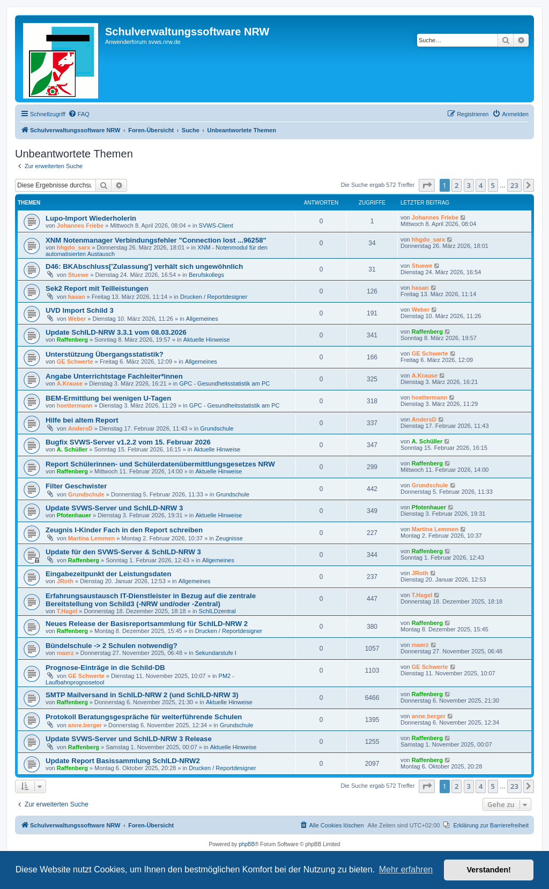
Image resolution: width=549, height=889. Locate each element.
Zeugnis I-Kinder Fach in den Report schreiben (124, 530)
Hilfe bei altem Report (82, 420)
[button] (427, 185)
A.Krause (70, 383)
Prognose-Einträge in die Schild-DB (105, 668)
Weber (77, 318)
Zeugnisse (229, 538)
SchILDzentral (217, 611)
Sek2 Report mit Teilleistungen (97, 288)
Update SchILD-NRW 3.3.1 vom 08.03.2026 (116, 332)
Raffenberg (72, 339)
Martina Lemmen (91, 538)
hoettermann (75, 405)
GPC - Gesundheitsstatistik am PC (225, 383)
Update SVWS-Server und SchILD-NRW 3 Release (129, 739)
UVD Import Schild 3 (80, 310)
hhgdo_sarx (73, 247)
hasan (76, 296)
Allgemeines (202, 318)
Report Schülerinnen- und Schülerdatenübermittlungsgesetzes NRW (160, 464)
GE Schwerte (75, 361)
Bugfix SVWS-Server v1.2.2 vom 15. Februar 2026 (128, 442)
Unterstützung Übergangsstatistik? (105, 354)
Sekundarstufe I (215, 653)
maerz (65, 653)
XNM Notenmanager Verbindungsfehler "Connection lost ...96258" (156, 240)
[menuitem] (79, 114)
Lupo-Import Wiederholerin (91, 218)
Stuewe (78, 275)
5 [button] (493, 185)
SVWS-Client (216, 225)
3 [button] (469, 185)
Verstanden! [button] (489, 869)
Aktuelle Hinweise (206, 339)
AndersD (80, 428)
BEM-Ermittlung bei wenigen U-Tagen (108, 398)
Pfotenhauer (74, 515)
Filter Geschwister (76, 486)
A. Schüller (72, 449)
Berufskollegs (206, 275)
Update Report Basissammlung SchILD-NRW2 (123, 761)
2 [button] (456, 185)
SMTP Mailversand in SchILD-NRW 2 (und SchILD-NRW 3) (142, 695)
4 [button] (481, 185)
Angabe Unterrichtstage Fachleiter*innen (114, 376)
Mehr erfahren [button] (406, 869)
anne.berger (85, 725)
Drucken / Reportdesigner (213, 296)
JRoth (65, 581)
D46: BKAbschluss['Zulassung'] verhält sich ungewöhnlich (144, 266)
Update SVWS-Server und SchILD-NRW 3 (114, 508)
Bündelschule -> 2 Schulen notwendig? (111, 646)
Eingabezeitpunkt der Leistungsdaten (108, 574)
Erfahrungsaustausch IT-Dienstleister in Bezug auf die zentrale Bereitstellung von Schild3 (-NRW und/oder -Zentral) (151, 600)
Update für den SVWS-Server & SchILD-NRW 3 (123, 552)
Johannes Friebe (80, 225)
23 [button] (514, 185)
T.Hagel (67, 611)
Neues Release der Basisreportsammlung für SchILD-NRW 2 (147, 624)
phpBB (247, 844)
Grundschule (216, 428)
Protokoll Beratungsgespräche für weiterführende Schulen (144, 717)
